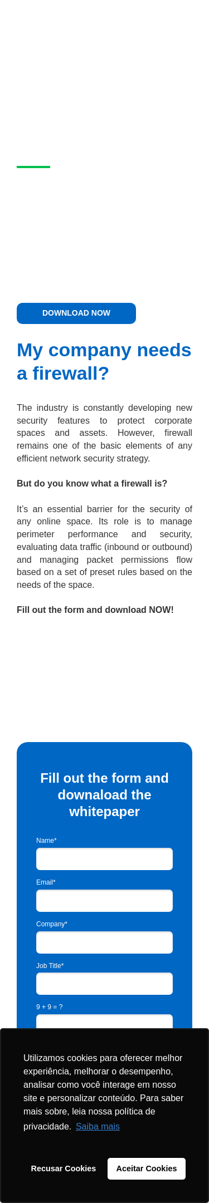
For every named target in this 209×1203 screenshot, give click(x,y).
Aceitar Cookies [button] (146, 1168)
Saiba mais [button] (98, 1126)
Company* (51, 924)
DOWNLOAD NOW (76, 312)
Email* (46, 882)
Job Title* (50, 966)
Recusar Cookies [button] (63, 1168)
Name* (46, 840)
